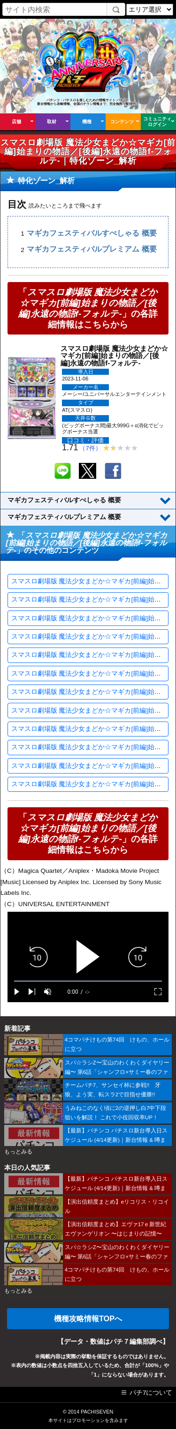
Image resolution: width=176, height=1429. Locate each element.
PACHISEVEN (97, 1411)
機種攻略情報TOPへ (88, 1318)
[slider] (88, 981)
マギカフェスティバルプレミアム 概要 (91, 249)
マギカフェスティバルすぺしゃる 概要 (91, 233)
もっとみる (18, 1151)
